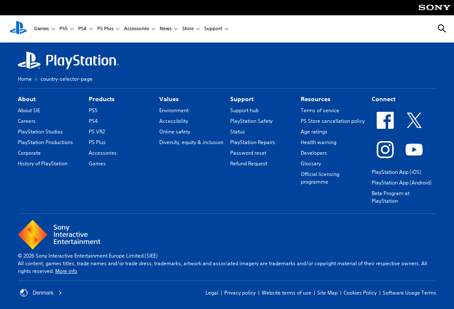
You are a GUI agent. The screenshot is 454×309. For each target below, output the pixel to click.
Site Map (327, 292)
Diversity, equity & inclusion (191, 142)
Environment (174, 110)
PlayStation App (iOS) (396, 172)
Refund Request (248, 163)
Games (41, 29)
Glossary (311, 163)
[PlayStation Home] (18, 28)
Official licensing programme (320, 177)
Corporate (29, 152)
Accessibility (173, 121)
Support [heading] (242, 99)
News (166, 29)
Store (188, 29)
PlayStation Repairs (252, 142)
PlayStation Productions (45, 142)
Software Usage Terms (409, 292)
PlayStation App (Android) (401, 182)
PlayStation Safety (251, 121)
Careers (27, 121)
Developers (314, 152)
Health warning (318, 142)
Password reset (248, 152)
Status (237, 131)
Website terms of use (286, 292)
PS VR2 (97, 131)
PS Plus (105, 29)
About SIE (29, 110)
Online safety (174, 131)
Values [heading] (169, 99)
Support (213, 29)
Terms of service (320, 110)
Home (25, 78)
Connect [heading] (383, 99)
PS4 (82, 29)
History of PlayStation (43, 163)
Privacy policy (240, 292)
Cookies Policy (360, 292)
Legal (212, 292)
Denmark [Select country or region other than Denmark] (41, 293)
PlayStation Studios (40, 131)
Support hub (244, 110)
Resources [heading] (315, 99)
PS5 (63, 29)
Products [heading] (102, 99)
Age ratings (314, 131)
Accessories (136, 29)
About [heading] (27, 99)
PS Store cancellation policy (333, 121)
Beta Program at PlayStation (390, 197)
